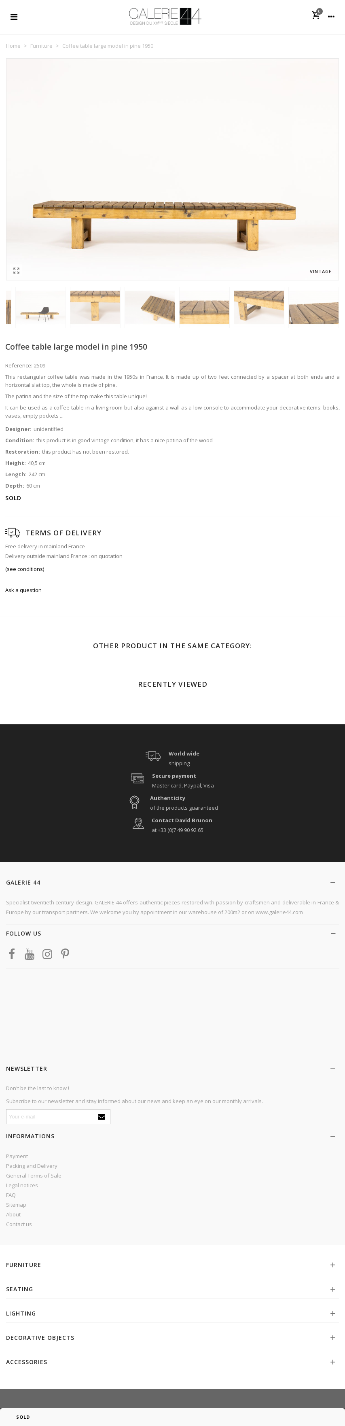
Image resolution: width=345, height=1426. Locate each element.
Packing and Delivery (31, 1165)
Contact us (19, 1224)
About (13, 1214)
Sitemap (16, 1204)
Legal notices (22, 1185)
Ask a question (23, 590)
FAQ (11, 1195)
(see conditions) (24, 569)
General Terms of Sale (33, 1175)
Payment (17, 1156)
